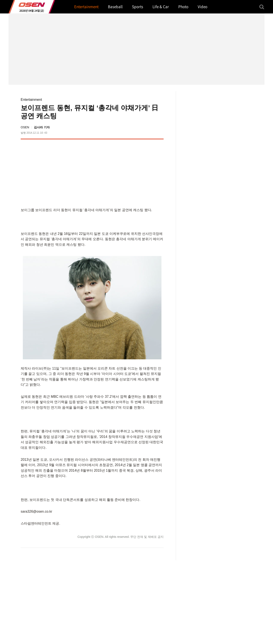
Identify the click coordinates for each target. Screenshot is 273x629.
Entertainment (31, 99)
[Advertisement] (128, 172)
